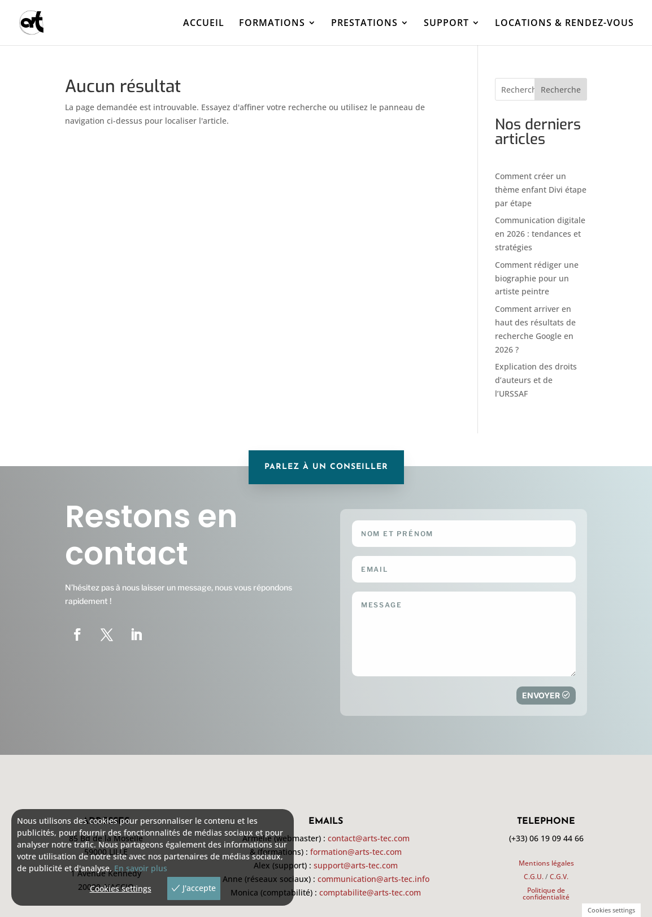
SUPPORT (446, 24)
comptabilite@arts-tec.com (370, 892)
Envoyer (541, 695)
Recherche (561, 89)
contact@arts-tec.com (369, 838)
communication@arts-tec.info (373, 878)
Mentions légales (546, 863)
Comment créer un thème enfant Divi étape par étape (540, 189)
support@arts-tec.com (356, 865)
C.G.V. (559, 876)
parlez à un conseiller (326, 467)
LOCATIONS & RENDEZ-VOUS (564, 24)
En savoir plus (140, 868)
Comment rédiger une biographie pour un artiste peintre (537, 278)
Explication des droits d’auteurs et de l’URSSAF (536, 380)
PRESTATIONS (364, 24)
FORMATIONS (272, 24)
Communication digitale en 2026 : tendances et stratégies (540, 234)
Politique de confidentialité (546, 893)
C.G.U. (534, 876)
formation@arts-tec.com (356, 851)
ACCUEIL (203, 24)
